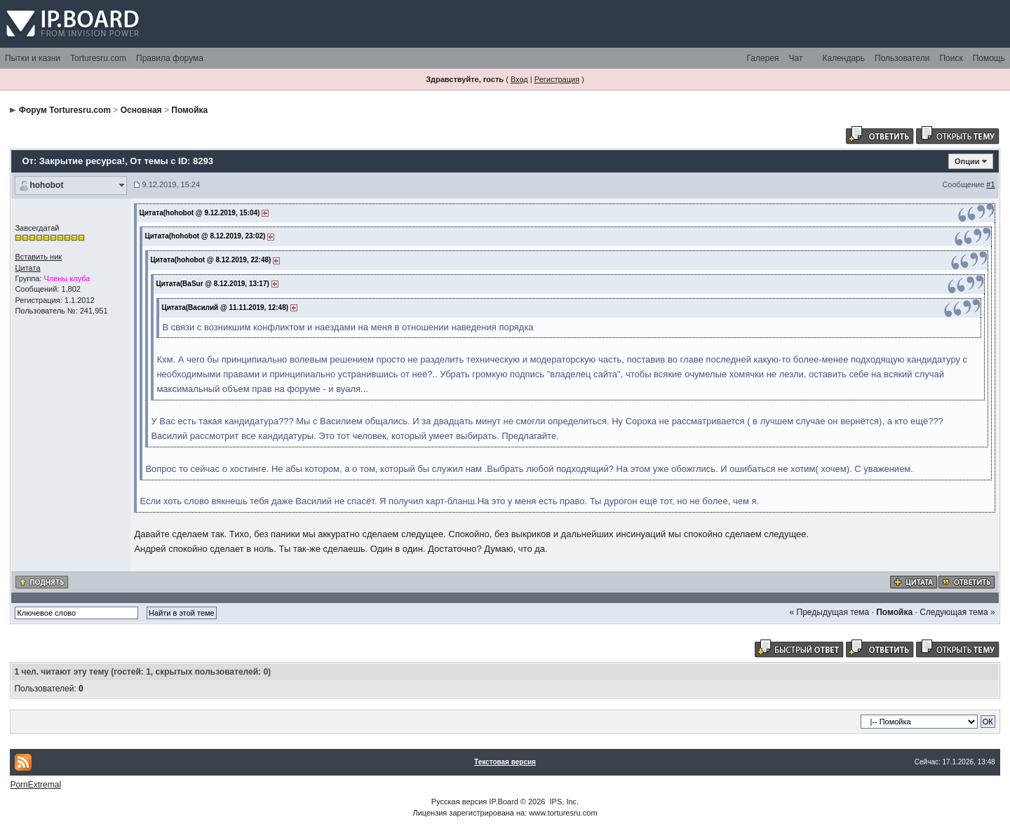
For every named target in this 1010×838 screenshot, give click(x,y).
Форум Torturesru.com (65, 110)
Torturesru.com (98, 58)
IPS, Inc (563, 801)
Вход (519, 79)
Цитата (27, 268)
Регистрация (556, 79)
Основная (141, 110)
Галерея (763, 58)
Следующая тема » (957, 612)
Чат (796, 58)
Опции (967, 161)
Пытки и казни (32, 58)
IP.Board (503, 801)
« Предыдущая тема (830, 612)
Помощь (989, 58)
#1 (990, 184)
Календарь (843, 58)
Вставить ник (38, 256)
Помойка (189, 110)
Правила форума (169, 58)
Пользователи (902, 58)
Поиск (950, 58)
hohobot (46, 185)
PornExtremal (35, 785)
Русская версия (459, 801)
